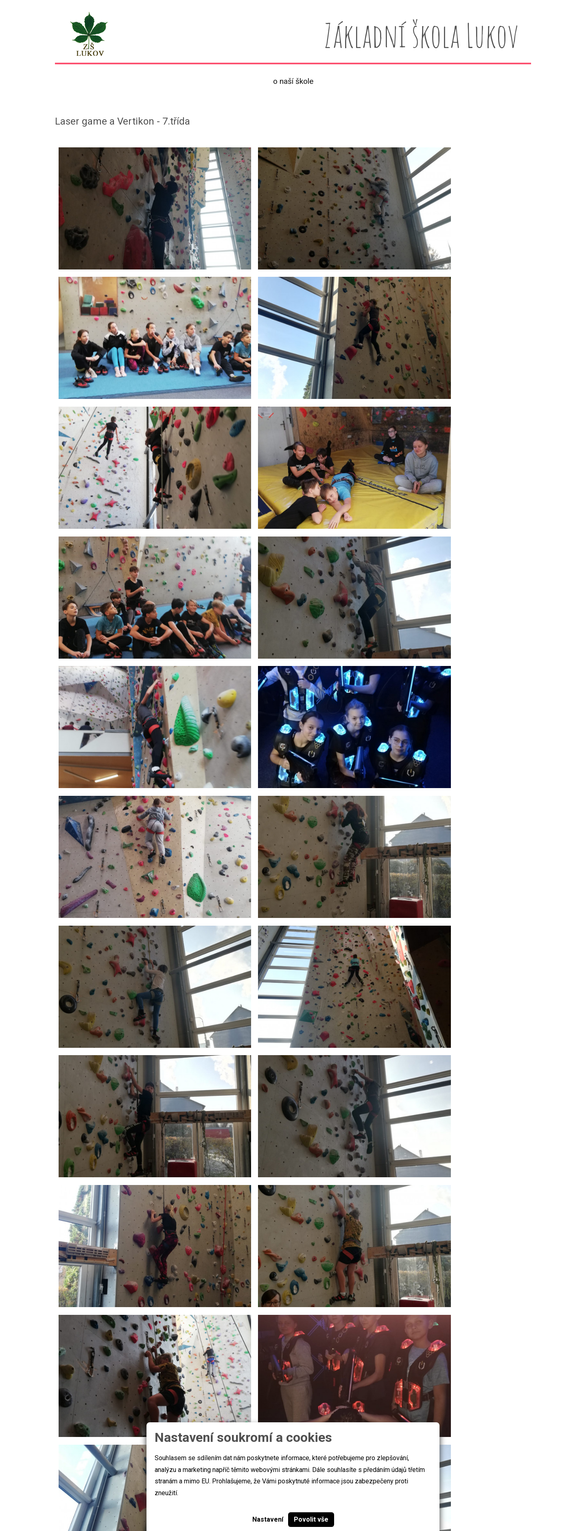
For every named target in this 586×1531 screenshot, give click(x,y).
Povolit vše (311, 1519)
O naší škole (293, 81)
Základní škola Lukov (87, 1500)
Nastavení (267, 1519)
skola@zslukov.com (450, 1501)
